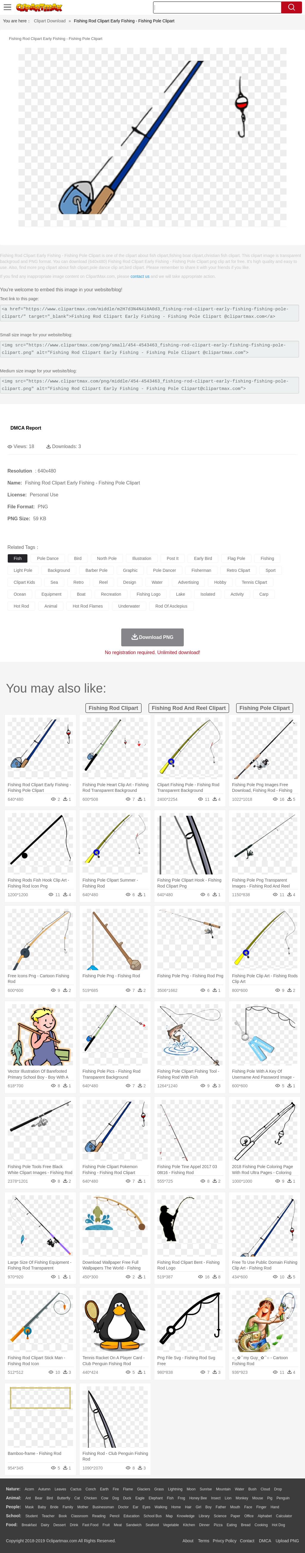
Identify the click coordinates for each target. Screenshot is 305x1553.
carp (263, 594)
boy (209, 1507)
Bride (54, 1507)
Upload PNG (287, 1540)
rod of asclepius (171, 606)
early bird (203, 558)
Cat (77, 1498)
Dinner (204, 1525)
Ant (28, 1498)
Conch (90, 1489)
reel (103, 582)
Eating (232, 1525)
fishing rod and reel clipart (189, 708)
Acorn (29, 1489)
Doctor (123, 1507)
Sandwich (133, 1525)
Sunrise (206, 1489)
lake (180, 594)
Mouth (235, 1507)
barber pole (96, 570)
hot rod (21, 606)
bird (78, 558)
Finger (261, 1507)
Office (248, 1516)
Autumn (44, 1489)
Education (131, 1516)
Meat (118, 1525)
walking (161, 1507)
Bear (38, 1498)
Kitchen (189, 1525)
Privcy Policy (224, 1540)
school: (13, 1515)
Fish (170, 1498)
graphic (130, 570)
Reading (99, 1516)
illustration (141, 558)
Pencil (114, 1516)
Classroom (79, 1516)
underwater (129, 606)
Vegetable (171, 1525)
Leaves (60, 1489)
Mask (29, 1507)
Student (31, 1516)
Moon (191, 1489)
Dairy (45, 1525)
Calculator (284, 1516)
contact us (140, 276)
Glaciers (143, 1489)
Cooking (261, 1525)
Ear (136, 1507)
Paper (235, 1516)
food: (12, 1524)
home (176, 1507)
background (59, 570)
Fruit (106, 1525)
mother (82, 1507)
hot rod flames (88, 606)
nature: (13, 1489)
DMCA (265, 1540)
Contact (247, 1540)
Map (169, 1516)
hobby (220, 582)
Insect (216, 1498)
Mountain (223, 1489)
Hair (188, 1507)
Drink (74, 1525)
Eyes (146, 1507)
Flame (128, 1489)
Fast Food (90, 1525)
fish (17, 558)
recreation (111, 594)
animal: (13, 1497)
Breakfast (29, 1525)
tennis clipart (254, 582)
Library (204, 1516)
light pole (23, 570)
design (129, 582)
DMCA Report (25, 428)
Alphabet (265, 1516)
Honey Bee (198, 1498)
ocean (20, 594)
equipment (51, 594)
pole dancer (164, 570)
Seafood (152, 1525)
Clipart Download (50, 20)
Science (220, 1516)
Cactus (75, 1489)
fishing (267, 558)
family (68, 1507)
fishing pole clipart (264, 708)
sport (271, 570)
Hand (274, 1507)
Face (248, 1507)
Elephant (156, 1498)
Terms (203, 1540)
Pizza (218, 1525)
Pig (269, 1498)
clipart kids (24, 582)
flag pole (236, 558)
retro (79, 582)
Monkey (242, 1498)
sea (54, 582)
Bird (49, 1498)
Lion (228, 1498)
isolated (207, 594)
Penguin (283, 1498)
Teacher (48, 1516)
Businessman (103, 1507)
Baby (42, 1507)
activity (237, 594)
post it (173, 558)
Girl (198, 1507)
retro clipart (238, 570)
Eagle (139, 1498)
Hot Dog (278, 1525)
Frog (181, 1498)
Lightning (175, 1489)
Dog (115, 1498)
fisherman (201, 570)
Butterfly (63, 1498)
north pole (107, 558)
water (157, 582)
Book (63, 1516)
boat (81, 594)
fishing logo (149, 594)
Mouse (257, 1498)
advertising (188, 582)
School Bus (153, 1516)
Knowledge (185, 1516)
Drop (278, 1489)
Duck (127, 1498)
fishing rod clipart (113, 708)
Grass (159, 1489)
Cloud (265, 1489)
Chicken (90, 1498)
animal (50, 606)
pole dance (47, 558)
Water (239, 1489)
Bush (252, 1489)
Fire (116, 1489)
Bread (245, 1525)
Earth (104, 1489)
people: (13, 1506)
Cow (104, 1498)
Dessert (59, 1525)
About (188, 1540)
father (221, 1507)
